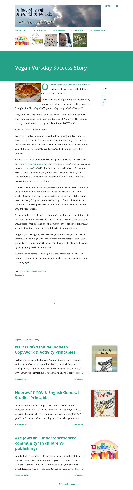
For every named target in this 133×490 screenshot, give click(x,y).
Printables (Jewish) (78, 30)
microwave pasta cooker (33, 163)
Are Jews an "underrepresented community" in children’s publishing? (46, 443)
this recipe (44, 187)
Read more (78, 379)
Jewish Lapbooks (58, 30)
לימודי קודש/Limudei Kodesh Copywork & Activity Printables (45, 349)
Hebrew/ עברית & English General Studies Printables (47, 395)
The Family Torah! (39, 30)
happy (104, 99)
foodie (104, 96)
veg (103, 105)
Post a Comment (22, 475)
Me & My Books (20, 30)
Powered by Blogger (66, 484)
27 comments (20, 379)
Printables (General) (98, 30)
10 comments (20, 424)
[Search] (108, 6)
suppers (104, 102)
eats (103, 93)
